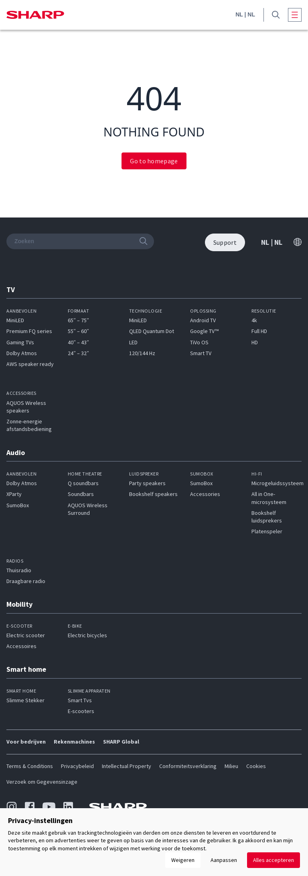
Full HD (259, 331)
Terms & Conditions (29, 766)
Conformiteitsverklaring (188, 766)
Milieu (231, 766)
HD (254, 342)
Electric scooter (25, 635)
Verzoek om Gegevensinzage (41, 781)
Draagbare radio (25, 581)
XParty (14, 494)
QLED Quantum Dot (151, 331)
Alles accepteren (273, 860)
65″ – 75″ (78, 320)
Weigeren (183, 860)
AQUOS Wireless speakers (26, 406)
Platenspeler (266, 531)
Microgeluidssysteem (277, 483)
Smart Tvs (80, 700)
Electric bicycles (87, 635)
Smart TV (200, 353)
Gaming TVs (20, 342)
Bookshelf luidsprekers (266, 516)
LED (133, 342)
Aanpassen (224, 860)
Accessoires (21, 646)
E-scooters (81, 711)
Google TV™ (204, 331)
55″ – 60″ (78, 331)
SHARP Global (121, 741)
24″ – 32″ (78, 353)
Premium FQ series (29, 331)
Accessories (205, 494)
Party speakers (147, 483)
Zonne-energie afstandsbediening (29, 425)
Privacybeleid (77, 766)
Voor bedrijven (26, 741)
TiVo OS (199, 342)
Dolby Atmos (21, 353)
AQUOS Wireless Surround (87, 509)
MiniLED (15, 320)
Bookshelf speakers (153, 494)
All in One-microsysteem (268, 497)
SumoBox (17, 505)
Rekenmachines (74, 741)
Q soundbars (83, 483)
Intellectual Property (126, 766)
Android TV (203, 320)
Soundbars (81, 494)
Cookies (256, 766)
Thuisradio (18, 570)
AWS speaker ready (30, 364)
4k (254, 320)
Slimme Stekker (25, 700)
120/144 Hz (142, 353)
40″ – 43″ (78, 342)
